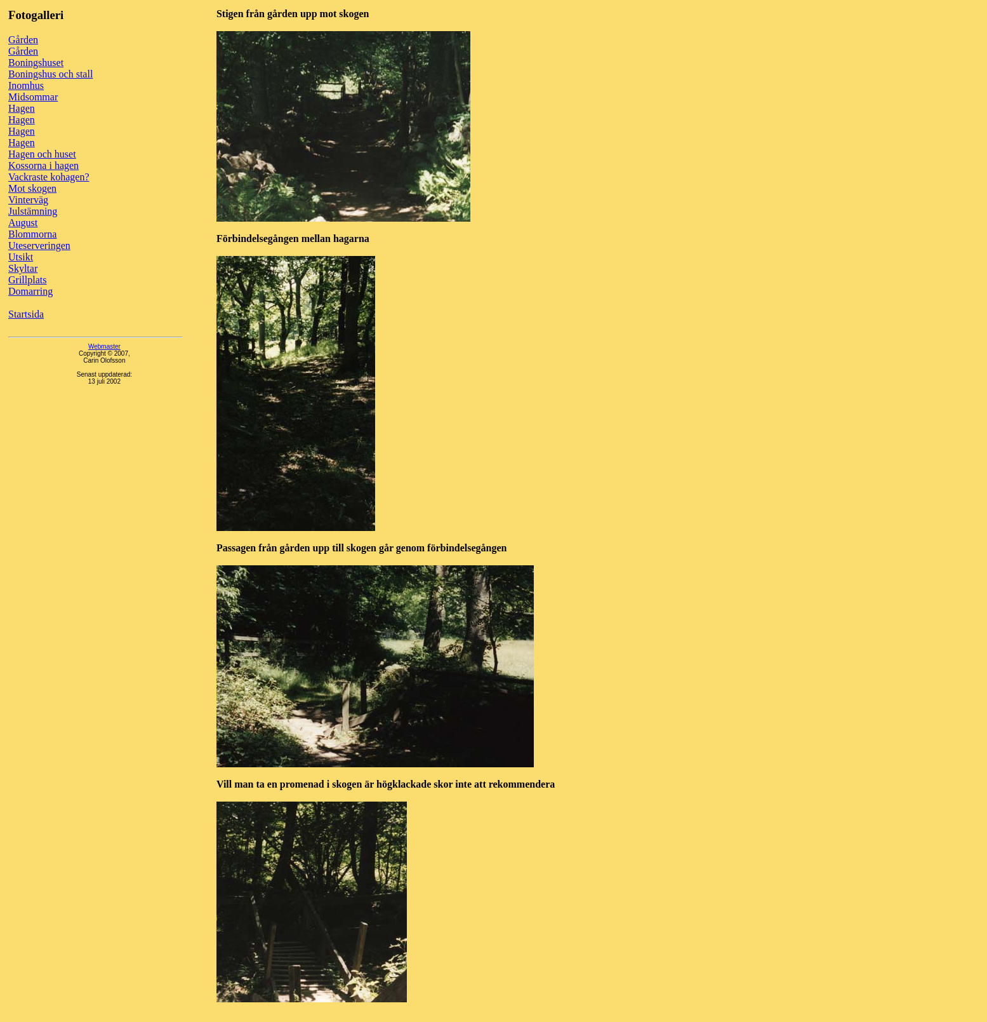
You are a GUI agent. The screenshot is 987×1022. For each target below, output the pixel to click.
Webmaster (104, 346)
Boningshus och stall (50, 74)
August (22, 222)
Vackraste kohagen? (48, 176)
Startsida (26, 314)
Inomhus (26, 85)
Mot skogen (32, 188)
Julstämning (32, 211)
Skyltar (22, 268)
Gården (23, 39)
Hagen (21, 108)
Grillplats (27, 279)
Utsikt (20, 257)
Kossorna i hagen (43, 165)
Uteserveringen (39, 245)
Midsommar (33, 96)
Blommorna (32, 234)
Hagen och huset (42, 154)
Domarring (30, 291)
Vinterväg (28, 199)
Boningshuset (35, 62)
